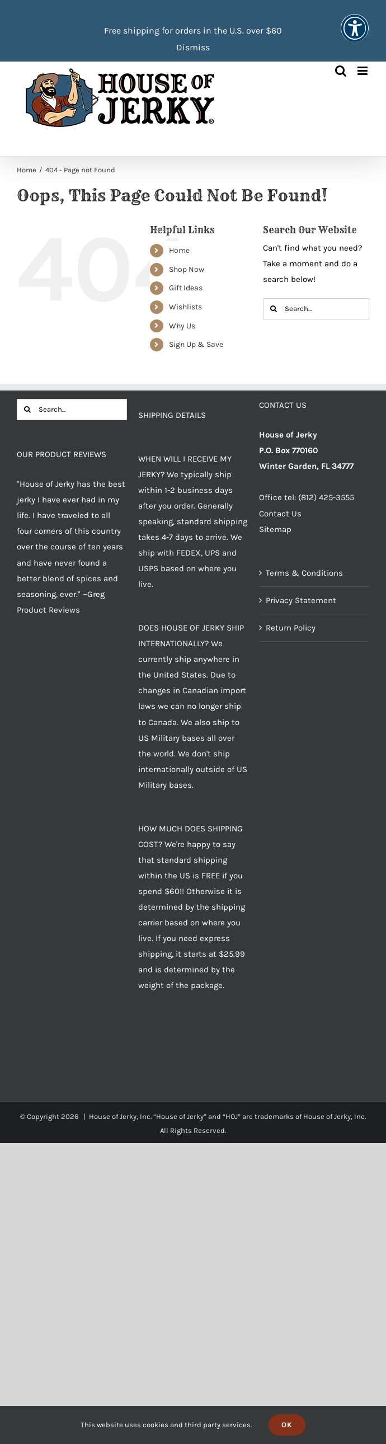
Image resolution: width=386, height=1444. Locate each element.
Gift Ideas (186, 288)
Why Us (182, 326)
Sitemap (275, 529)
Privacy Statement (301, 600)
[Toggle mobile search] (340, 71)
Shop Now (186, 269)
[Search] (273, 308)
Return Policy (291, 628)
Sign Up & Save (196, 344)
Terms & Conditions (304, 573)
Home (179, 250)
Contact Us (280, 514)
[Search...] (316, 308)
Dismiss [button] (193, 47)
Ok (287, 1425)
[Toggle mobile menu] (363, 71)
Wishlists (185, 307)
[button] (354, 35)
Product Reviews (48, 610)
